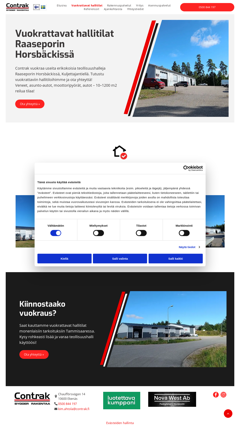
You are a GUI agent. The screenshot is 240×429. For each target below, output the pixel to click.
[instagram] (223, 395)
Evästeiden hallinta (120, 423)
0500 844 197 (67, 404)
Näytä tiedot (187, 247)
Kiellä (64, 258)
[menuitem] (63, 5)
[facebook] (216, 395)
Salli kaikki (175, 258)
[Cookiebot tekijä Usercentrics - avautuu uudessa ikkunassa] (186, 168)
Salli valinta (120, 258)
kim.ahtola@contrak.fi (73, 409)
